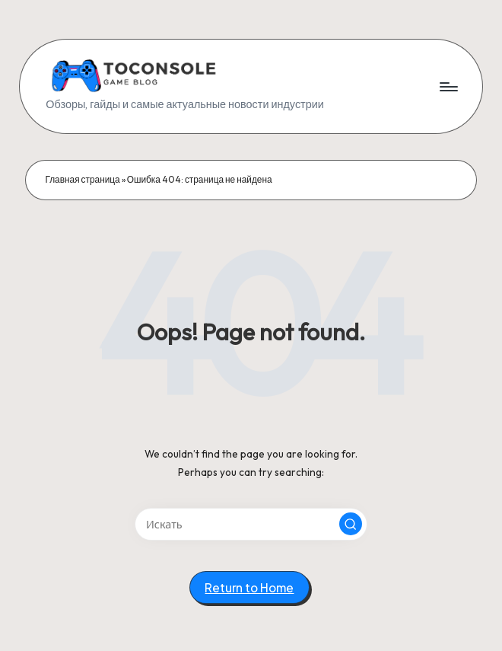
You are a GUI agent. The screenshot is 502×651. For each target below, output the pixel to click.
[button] (350, 523)
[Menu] (448, 86)
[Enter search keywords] (251, 524)
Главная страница (82, 179)
